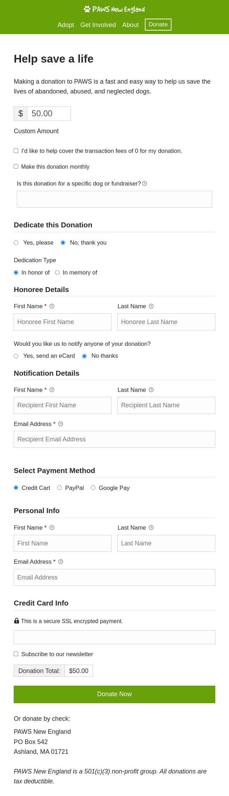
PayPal (74, 488)
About (130, 24)
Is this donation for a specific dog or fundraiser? (82, 184)
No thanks (105, 355)
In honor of (35, 272)
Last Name (135, 306)
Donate (158, 24)
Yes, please (38, 242)
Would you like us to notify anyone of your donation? (82, 344)
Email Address (38, 424)
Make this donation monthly (55, 167)
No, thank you (88, 242)
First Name (34, 306)
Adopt (66, 24)
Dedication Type (35, 260)
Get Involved (98, 24)
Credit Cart (36, 488)
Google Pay (114, 488)
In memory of (80, 272)
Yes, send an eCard (49, 355)
